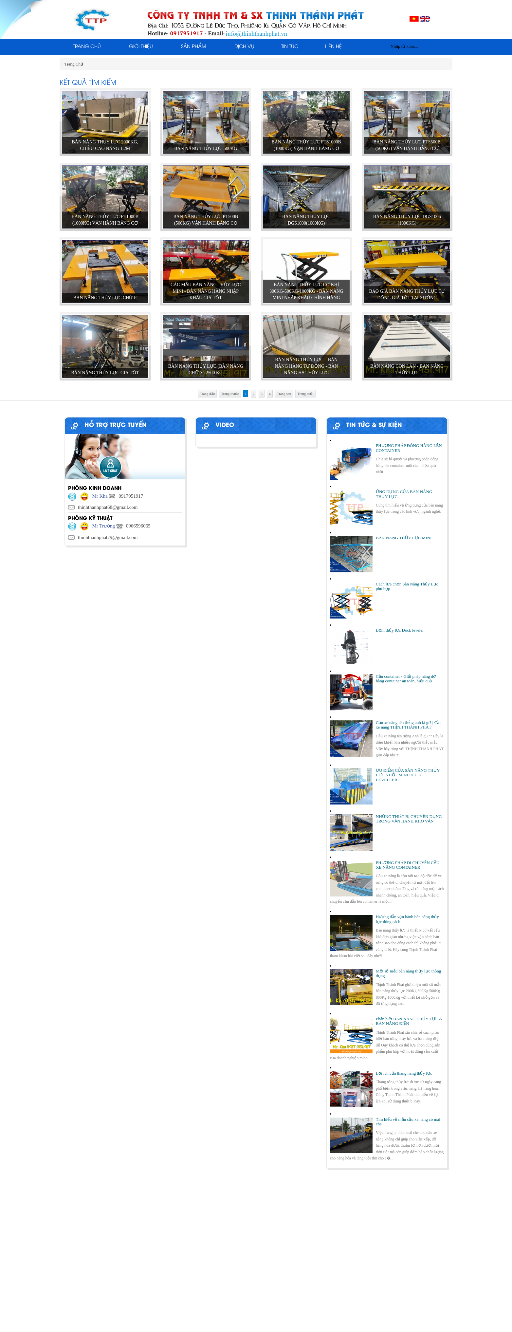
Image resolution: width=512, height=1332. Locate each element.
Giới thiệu (141, 47)
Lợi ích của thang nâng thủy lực (404, 1073)
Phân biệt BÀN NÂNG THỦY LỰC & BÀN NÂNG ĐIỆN (409, 1021)
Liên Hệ (333, 47)
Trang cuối (305, 394)
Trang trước (230, 394)
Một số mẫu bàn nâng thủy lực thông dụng (408, 973)
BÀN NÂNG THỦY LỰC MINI (403, 537)
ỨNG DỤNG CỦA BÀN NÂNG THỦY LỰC (404, 494)
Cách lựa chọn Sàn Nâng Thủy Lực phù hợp (407, 586)
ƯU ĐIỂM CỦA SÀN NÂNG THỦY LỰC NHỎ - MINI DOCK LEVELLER (408, 775)
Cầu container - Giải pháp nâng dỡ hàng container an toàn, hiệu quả (406, 678)
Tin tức (289, 47)
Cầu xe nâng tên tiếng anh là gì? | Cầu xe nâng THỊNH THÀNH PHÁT (409, 725)
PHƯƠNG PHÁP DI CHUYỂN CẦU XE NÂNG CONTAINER (407, 865)
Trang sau (284, 394)
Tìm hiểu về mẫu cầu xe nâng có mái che (408, 1121)
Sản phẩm (193, 47)
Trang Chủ (87, 47)
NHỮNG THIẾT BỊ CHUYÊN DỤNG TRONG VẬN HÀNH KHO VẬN (409, 818)
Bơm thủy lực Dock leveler (400, 630)
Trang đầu (207, 394)
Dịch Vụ (244, 47)
